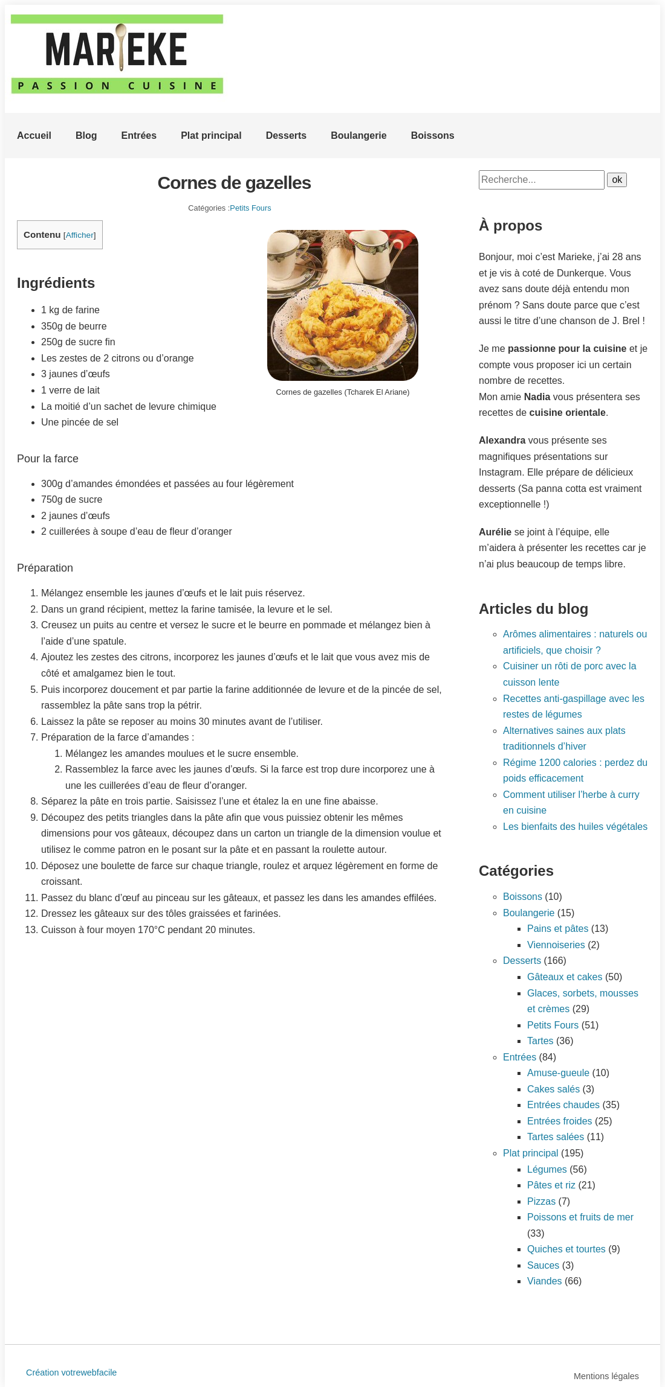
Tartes (540, 1041)
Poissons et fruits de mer (580, 1217)
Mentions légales (606, 1376)
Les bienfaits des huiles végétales (575, 826)
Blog (86, 135)
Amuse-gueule (558, 1073)
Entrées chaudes (563, 1105)
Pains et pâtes (557, 928)
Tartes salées (555, 1137)
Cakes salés (553, 1089)
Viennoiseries (556, 945)
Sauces (543, 1265)
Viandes (544, 1281)
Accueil (34, 135)
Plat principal (211, 135)
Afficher (80, 235)
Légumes (547, 1169)
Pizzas (541, 1201)
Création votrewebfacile (71, 1372)
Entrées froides (559, 1121)
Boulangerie (358, 135)
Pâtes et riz (551, 1185)
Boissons (433, 135)
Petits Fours (250, 207)
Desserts (286, 135)
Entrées (139, 135)
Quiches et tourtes (566, 1249)
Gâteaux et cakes (565, 977)
